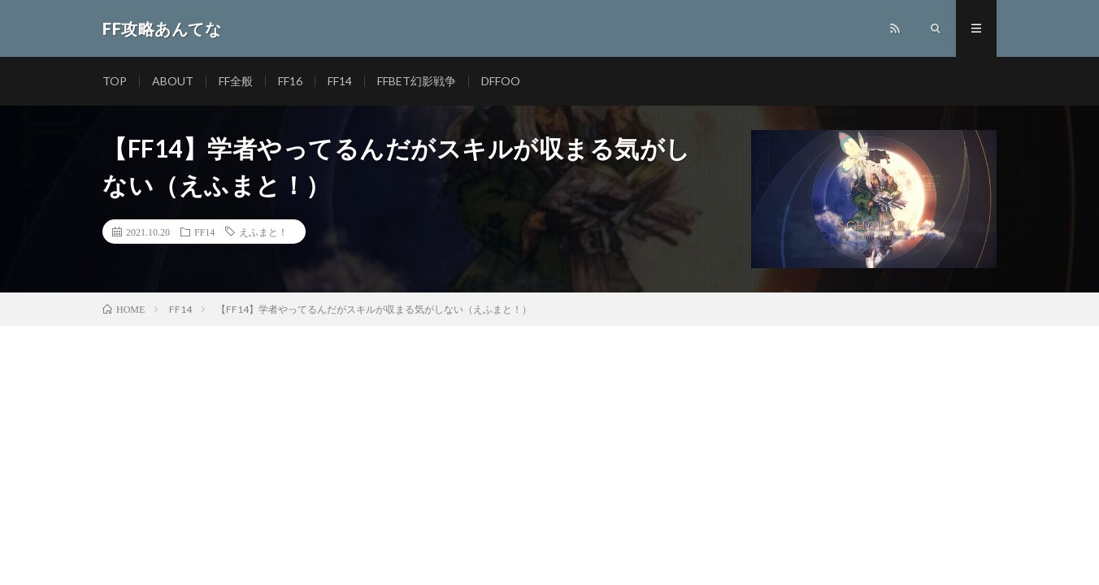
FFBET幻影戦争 (416, 81)
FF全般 (236, 81)
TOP (114, 81)
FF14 (340, 81)
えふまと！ (263, 231)
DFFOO (500, 81)
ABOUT (172, 81)
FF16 (290, 81)
